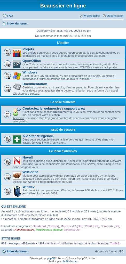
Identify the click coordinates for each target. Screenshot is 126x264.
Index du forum (17, 251)
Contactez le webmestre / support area (53, 108)
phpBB (51, 258)
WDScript (30, 172)
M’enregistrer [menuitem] (92, 15)
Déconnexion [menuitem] (115, 15)
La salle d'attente (63, 102)
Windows (29, 72)
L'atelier (63, 43)
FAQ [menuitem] (10, 15)
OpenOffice (31, 61)
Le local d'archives (63, 151)
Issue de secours (62, 129)
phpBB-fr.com (69, 261)
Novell (27, 157)
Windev (28, 187)
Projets (28, 49)
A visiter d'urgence (37, 136)
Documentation (34, 84)
